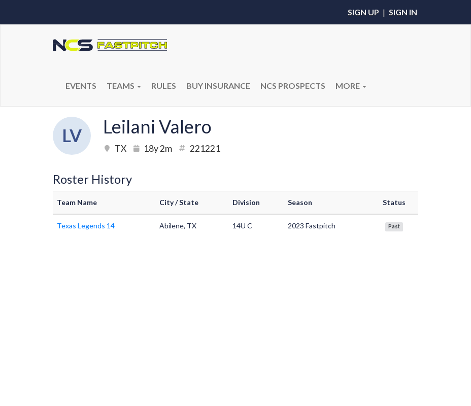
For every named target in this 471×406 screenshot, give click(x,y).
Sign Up (363, 12)
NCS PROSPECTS (292, 85)
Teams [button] (124, 85)
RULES (163, 85)
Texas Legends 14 (86, 225)
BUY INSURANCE (218, 85)
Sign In (403, 12)
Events (80, 85)
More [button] (350, 85)
